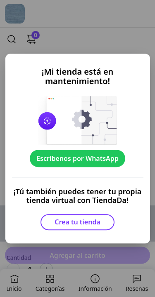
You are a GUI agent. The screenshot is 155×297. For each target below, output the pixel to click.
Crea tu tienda (77, 221)
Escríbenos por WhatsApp (77, 158)
